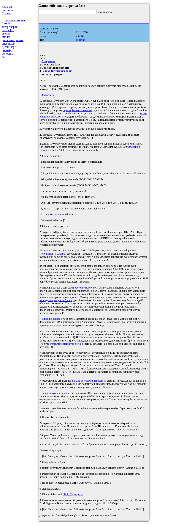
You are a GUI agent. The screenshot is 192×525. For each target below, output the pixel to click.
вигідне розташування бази (87, 380)
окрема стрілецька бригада (60, 214)
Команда (7, 6)
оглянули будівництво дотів (65, 343)
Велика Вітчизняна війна (57, 70)
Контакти (7, 10)
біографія (8, 30)
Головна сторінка (15, 20)
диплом (6, 36)
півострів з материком (84, 287)
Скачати (44, 28)
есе (4, 57)
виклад (6, 33)
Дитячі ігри (9, 46)
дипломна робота (12, 40)
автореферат (9, 26)
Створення (48, 61)
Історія (6, 23)
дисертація (8, 43)
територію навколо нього (77, 110)
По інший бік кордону (51, 318)
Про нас (6, 13)
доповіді (7, 50)
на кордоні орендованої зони (55, 300)
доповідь (7, 53)
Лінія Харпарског (73, 494)
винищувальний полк (57, 392)
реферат (80, 39)
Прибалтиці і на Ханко (52, 253)
